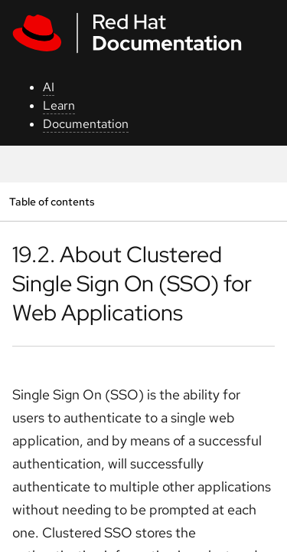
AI (48, 87)
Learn (59, 105)
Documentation (86, 124)
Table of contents (51, 201)
